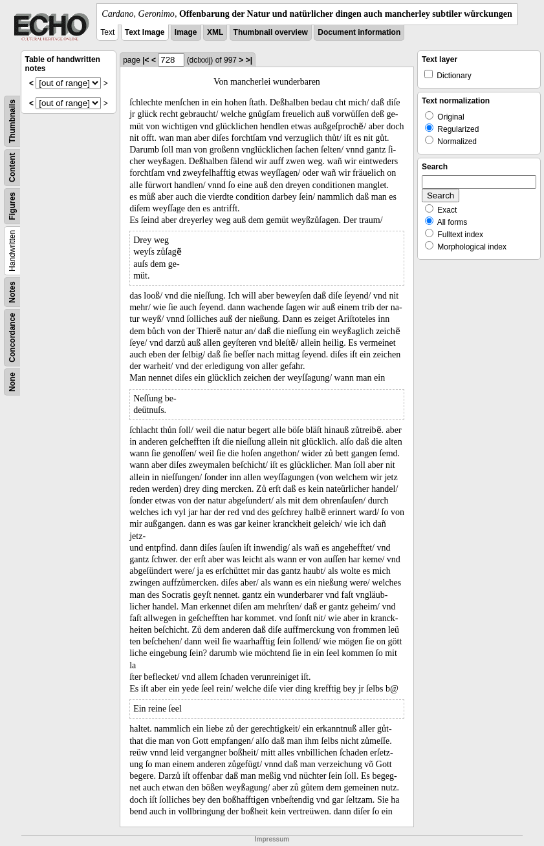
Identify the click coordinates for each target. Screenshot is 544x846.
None (12, 382)
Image (186, 32)
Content (12, 167)
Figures (12, 206)
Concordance (12, 338)
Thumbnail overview (271, 32)
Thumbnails (12, 121)
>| (249, 60)
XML (215, 32)
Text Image (145, 32)
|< (145, 60)
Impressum (272, 839)
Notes (12, 291)
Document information (359, 32)
